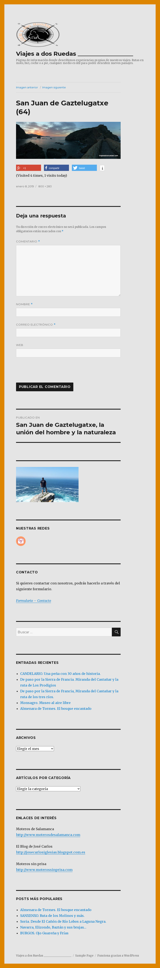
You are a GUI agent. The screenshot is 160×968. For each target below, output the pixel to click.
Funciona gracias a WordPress (118, 955)
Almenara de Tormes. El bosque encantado (55, 708)
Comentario (28, 241)
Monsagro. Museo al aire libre (45, 703)
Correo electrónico (36, 324)
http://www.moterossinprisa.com (44, 870)
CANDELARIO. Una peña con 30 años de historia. (60, 674)
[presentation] (44, 372)
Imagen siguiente (54, 87)
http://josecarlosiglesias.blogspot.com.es (50, 852)
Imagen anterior (27, 87)
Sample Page (84, 955)
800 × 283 (45, 186)
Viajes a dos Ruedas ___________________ (74, 53)
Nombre (24, 304)
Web (19, 345)
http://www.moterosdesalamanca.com (48, 835)
